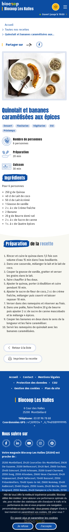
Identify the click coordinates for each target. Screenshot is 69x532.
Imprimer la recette (22, 358)
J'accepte (46, 526)
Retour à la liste (19, 348)
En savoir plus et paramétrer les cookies (34, 518)
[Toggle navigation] (65, 8)
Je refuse (22, 526)
